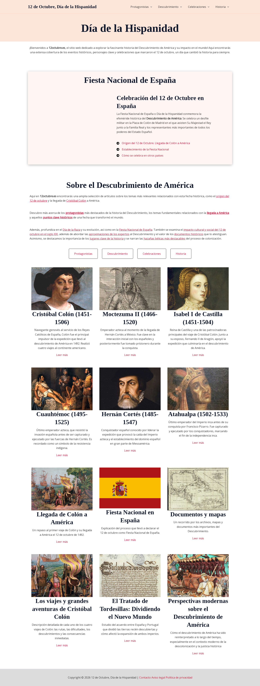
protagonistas (75, 213)
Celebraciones (199, 7)
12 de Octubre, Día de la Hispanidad (62, 6)
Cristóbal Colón (76, 200)
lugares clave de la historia (107, 238)
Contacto (145, 677)
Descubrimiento (172, 7)
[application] (153, 7)
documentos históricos (188, 234)
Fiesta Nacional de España (135, 230)
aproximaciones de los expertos (109, 234)
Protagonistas (144, 7)
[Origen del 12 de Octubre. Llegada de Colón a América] (153, 143)
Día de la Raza (71, 230)
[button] (83, 254)
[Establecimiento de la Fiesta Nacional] (143, 149)
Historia (222, 7)
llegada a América (218, 213)
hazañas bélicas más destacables (164, 238)
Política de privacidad (179, 677)
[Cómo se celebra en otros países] (140, 155)
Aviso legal (158, 677)
